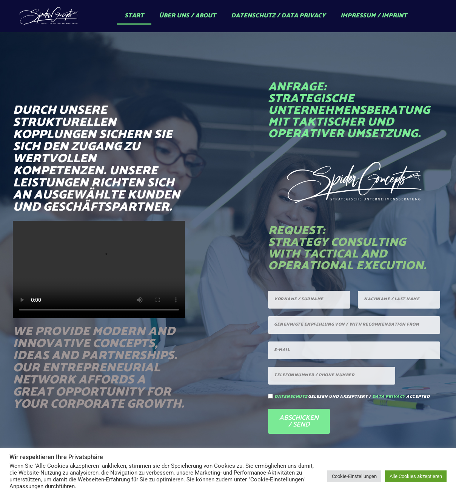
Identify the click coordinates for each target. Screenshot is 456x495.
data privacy (388, 396)
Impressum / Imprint (373, 16)
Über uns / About (187, 16)
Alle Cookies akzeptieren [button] (416, 476)
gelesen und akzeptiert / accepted (352, 396)
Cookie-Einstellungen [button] (354, 476)
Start (134, 16)
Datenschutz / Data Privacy (278, 16)
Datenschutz (290, 396)
